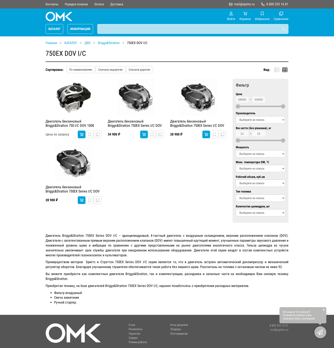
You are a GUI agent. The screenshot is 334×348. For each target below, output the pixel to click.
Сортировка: (54, 70)
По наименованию (80, 69)
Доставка (116, 4)
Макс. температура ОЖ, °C (252, 162)
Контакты (52, 4)
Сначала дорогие (139, 69)
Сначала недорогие (110, 69)
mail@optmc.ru (244, 4)
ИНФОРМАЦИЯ (80, 29)
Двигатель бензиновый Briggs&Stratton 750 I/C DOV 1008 (70, 123)
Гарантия (134, 333)
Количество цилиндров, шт (253, 206)
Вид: (266, 70)
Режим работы (138, 342)
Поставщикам (179, 333)
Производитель (245, 113)
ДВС (88, 43)
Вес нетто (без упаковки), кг (253, 128)
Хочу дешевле (179, 325)
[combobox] (192, 29)
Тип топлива (243, 191)
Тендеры (175, 329)
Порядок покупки (76, 4)
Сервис (133, 337)
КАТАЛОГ (54, 29)
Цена (239, 94)
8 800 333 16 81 (277, 4)
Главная (51, 43)
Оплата (99, 4)
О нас (132, 325)
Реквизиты (136, 329)
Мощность (242, 147)
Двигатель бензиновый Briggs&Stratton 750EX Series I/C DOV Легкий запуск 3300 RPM (135, 123)
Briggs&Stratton (109, 43)
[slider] (238, 106)
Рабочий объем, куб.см (250, 176)
